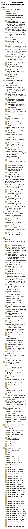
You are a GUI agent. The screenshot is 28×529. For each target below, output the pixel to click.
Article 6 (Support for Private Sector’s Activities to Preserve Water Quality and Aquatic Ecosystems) (15, 66)
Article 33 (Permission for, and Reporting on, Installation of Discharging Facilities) (16, 247)
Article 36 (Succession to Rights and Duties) (16, 260)
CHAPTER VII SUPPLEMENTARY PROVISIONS (15, 425)
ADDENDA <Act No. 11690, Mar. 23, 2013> (16, 515)
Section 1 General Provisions (11, 85)
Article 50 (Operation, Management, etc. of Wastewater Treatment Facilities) (16, 348)
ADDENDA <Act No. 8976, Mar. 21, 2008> (15, 484)
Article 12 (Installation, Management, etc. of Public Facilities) (16, 112)
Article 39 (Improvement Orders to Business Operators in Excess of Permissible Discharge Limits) (14, 292)
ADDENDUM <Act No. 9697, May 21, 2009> (16, 488)
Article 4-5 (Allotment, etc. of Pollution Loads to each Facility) (15, 38)
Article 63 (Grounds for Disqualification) (15, 415)
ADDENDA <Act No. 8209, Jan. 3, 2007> (15, 472)
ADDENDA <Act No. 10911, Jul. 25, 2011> (15, 507)
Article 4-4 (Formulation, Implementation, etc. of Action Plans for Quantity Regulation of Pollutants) (16, 34)
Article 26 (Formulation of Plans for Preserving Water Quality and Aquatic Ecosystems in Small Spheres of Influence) (16, 203)
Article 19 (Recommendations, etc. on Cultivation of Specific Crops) (15, 148)
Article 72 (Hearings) (11, 442)
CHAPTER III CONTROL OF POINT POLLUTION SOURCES (15, 238)
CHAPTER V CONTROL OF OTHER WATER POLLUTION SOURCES (14, 398)
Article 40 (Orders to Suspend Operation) (16, 296)
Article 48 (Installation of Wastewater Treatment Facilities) (15, 321)
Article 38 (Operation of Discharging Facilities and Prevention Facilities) (14, 267)
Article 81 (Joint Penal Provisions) (14, 462)
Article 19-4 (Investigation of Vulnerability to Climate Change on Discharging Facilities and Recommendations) (16, 161)
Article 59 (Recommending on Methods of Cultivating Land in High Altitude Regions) (16, 394)
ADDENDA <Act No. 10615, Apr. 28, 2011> (16, 503)
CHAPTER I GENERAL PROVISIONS (12, 9)
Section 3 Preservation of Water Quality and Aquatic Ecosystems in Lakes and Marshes (14, 212)
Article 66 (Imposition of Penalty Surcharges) (14, 422)
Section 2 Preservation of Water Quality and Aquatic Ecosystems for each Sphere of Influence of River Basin (14, 181)
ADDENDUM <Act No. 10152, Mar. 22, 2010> (16, 492)
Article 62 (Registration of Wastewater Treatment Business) (15, 412)
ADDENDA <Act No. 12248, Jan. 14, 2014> (16, 524)
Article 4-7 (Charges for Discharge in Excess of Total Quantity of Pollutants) (16, 46)
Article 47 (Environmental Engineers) (15, 316)
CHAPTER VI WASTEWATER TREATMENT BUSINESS (14, 408)
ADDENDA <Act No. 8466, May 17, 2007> (15, 480)
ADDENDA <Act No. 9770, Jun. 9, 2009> (15, 490)
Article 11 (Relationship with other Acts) (15, 109)
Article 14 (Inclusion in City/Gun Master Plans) (15, 119)
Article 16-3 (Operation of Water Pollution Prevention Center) (16, 131)
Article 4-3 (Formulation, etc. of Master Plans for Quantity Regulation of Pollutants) (16, 29)
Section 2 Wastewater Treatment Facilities (14, 319)
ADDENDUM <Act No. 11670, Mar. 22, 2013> (16, 513)
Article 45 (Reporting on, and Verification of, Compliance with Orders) (16, 310)
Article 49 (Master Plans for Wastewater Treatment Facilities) (15, 330)
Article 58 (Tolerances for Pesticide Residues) (14, 391)
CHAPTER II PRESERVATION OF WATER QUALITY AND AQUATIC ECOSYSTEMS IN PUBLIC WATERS (14, 82)
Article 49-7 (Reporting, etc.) (13, 346)
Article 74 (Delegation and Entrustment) (15, 446)
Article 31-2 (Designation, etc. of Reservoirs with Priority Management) (16, 230)
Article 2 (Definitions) (11, 13)
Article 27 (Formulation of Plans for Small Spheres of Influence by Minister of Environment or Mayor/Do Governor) (16, 208)
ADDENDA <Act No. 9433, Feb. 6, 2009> (15, 486)
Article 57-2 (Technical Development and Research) (16, 387)
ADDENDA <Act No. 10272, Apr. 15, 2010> (16, 497)
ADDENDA (9, 467)
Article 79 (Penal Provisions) (13, 458)
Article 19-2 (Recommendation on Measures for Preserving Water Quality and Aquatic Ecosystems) (16, 153)
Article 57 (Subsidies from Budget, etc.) (15, 385)
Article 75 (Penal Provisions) (13, 450)
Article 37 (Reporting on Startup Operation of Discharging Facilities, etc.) (16, 263)
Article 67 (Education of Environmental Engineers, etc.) (15, 427)
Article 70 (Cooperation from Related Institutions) (15, 435)
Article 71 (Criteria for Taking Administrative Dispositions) (13, 438)
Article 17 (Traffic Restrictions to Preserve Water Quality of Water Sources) (16, 140)
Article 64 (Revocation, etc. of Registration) (16, 417)
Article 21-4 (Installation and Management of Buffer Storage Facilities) (16, 177)
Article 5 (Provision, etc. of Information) (15, 63)
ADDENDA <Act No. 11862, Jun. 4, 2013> (15, 518)
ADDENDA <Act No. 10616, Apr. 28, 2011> (16, 501)
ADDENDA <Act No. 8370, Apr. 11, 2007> (15, 478)
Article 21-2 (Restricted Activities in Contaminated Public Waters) (14, 169)
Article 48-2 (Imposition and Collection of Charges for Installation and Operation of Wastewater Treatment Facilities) (16, 325)
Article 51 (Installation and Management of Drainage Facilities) (16, 352)
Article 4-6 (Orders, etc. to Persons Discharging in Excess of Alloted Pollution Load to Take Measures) (16, 42)
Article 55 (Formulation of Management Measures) (15, 380)
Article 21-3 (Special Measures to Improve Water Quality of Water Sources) (16, 173)
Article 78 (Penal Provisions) (13, 456)
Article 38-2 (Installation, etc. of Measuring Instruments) (16, 270)
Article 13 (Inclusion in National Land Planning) (15, 115)
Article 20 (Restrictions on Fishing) (14, 165)
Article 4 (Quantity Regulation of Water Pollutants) (15, 18)
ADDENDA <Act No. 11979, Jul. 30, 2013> (15, 522)
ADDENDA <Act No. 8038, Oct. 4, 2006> (15, 470)
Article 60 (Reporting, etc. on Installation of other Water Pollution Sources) (16, 401)
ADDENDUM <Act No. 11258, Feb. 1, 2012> (16, 511)
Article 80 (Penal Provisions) (13, 460)
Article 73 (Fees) (10, 444)
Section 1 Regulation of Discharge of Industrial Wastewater (15, 242)
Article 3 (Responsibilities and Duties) (15, 15)
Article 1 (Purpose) (11, 11)
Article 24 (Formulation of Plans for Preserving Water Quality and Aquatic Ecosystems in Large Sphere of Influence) (16, 193)
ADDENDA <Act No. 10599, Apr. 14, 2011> (16, 499)
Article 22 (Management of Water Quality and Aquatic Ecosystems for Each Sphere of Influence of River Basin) (16, 186)
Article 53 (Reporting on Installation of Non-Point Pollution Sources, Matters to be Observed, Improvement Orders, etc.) (16, 367)
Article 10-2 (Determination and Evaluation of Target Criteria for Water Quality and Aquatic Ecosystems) (16, 100)
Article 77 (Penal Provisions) (13, 454)
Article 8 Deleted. (10, 78)
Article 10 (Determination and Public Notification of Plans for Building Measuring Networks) (16, 95)
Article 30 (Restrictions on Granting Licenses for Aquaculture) (14, 223)
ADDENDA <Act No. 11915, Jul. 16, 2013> (15, 520)
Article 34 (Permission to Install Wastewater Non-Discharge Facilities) (16, 251)
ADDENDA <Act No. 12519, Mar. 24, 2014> (16, 526)
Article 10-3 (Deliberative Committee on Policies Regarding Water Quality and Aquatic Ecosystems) (15, 105)
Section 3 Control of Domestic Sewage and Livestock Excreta (14, 356)
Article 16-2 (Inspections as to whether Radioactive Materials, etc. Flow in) (15, 128)
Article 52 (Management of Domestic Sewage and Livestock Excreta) (15, 359)
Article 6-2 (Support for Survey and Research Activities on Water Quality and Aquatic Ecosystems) (16, 71)
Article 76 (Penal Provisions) (13, 452)
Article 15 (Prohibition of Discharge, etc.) (15, 122)
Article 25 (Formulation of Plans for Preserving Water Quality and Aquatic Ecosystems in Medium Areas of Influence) (16, 198)
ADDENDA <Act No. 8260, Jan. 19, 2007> (15, 474)
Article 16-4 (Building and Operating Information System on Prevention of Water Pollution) (15, 136)
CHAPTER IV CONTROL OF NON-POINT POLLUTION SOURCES (13, 363)
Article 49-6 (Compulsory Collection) (15, 344)
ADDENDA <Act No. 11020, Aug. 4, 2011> (15, 509)
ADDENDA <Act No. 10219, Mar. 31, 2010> (16, 495)
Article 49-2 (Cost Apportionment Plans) (15, 333)
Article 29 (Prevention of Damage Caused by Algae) (16, 219)
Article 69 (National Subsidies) (13, 432)
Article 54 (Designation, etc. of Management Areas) (16, 376)
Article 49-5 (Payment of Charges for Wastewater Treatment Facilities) (15, 341)
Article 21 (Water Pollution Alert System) (15, 167)
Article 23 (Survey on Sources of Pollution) (16, 190)
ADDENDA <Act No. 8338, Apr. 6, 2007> (15, 476)
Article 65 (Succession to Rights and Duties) (16, 419)
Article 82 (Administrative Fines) (14, 464)
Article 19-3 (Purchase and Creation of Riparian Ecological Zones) (15, 157)
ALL (4, 7)
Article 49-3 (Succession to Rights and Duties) (15, 335)
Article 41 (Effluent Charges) (13, 298)
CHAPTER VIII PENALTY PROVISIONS (13, 448)
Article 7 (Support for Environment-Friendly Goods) (15, 75)
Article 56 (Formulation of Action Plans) (15, 383)
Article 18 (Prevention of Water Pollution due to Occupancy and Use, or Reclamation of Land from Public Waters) (16, 144)
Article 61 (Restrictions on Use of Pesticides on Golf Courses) (16, 405)
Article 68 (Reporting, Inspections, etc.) (15, 430)
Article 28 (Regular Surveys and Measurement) (14, 216)
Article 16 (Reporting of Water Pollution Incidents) (15, 124)
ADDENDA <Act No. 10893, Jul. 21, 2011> (15, 505)
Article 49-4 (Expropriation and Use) (14, 338)
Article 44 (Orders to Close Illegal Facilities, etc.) (16, 306)
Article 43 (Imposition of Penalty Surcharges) (14, 303)
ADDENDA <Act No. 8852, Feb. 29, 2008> (15, 482)
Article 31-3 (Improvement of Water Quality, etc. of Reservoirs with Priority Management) (15, 234)
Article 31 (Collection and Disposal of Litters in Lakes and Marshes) (16, 226)
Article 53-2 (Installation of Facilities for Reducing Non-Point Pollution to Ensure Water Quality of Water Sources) (16, 372)
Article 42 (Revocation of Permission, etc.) (16, 300)
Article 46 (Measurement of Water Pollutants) (14, 313)
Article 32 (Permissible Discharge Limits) (15, 245)
